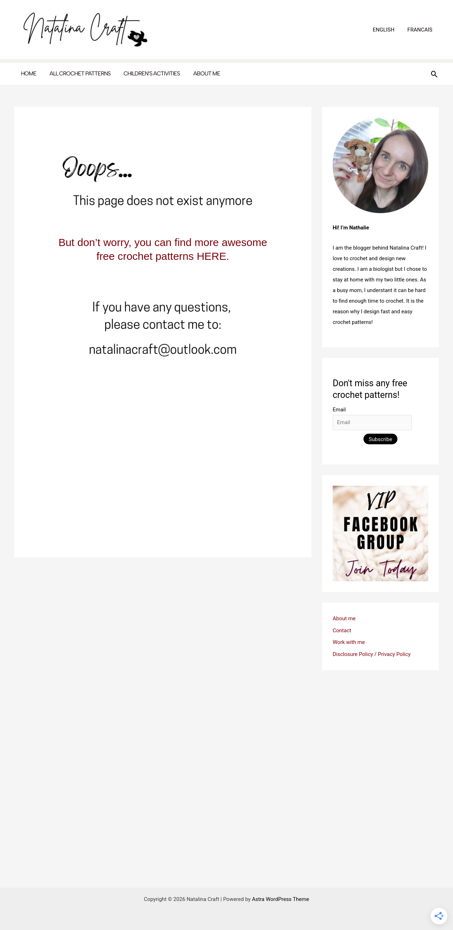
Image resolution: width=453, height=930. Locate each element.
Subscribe (380, 439)
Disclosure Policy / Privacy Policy (372, 654)
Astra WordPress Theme (280, 899)
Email (339, 409)
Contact (342, 630)
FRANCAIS (421, 30)
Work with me (349, 642)
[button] (434, 74)
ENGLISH (387, 30)
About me (344, 618)
